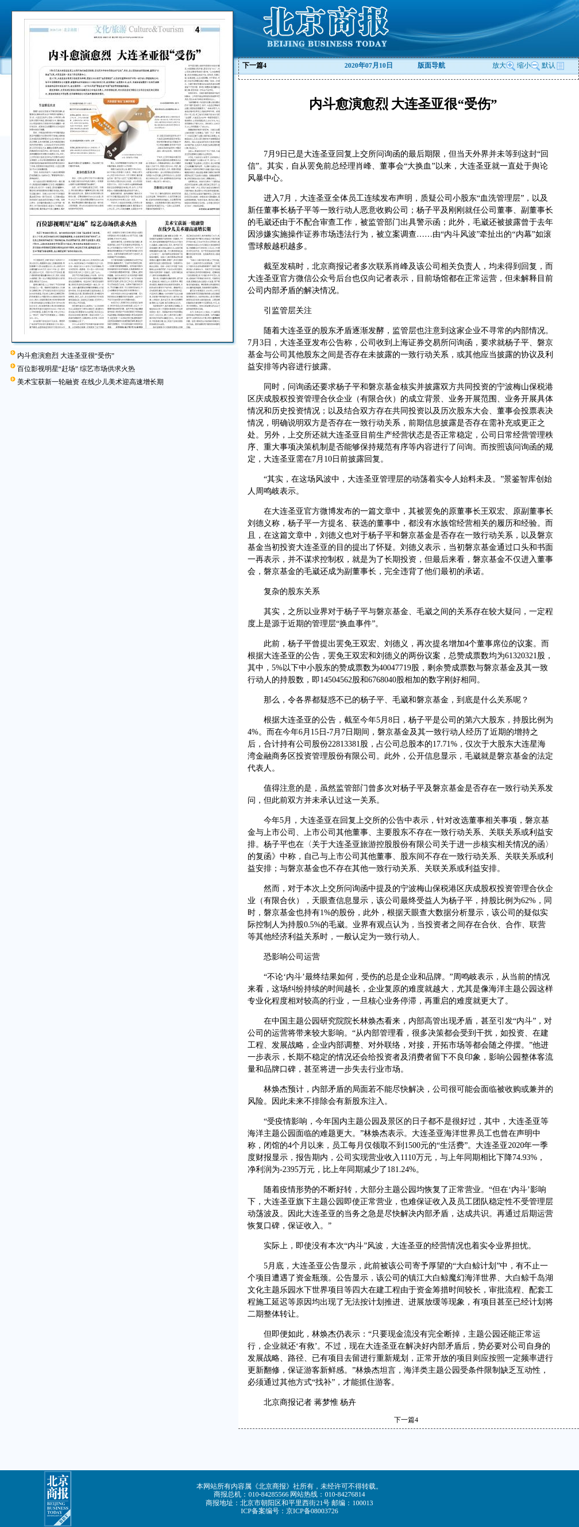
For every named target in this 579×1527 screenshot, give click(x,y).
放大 (503, 65)
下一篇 (254, 65)
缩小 (524, 65)
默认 (553, 65)
